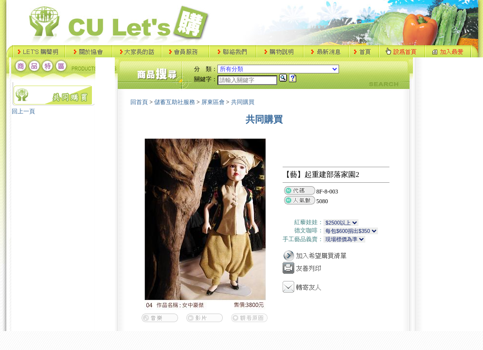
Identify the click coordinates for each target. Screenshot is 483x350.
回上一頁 (23, 111)
